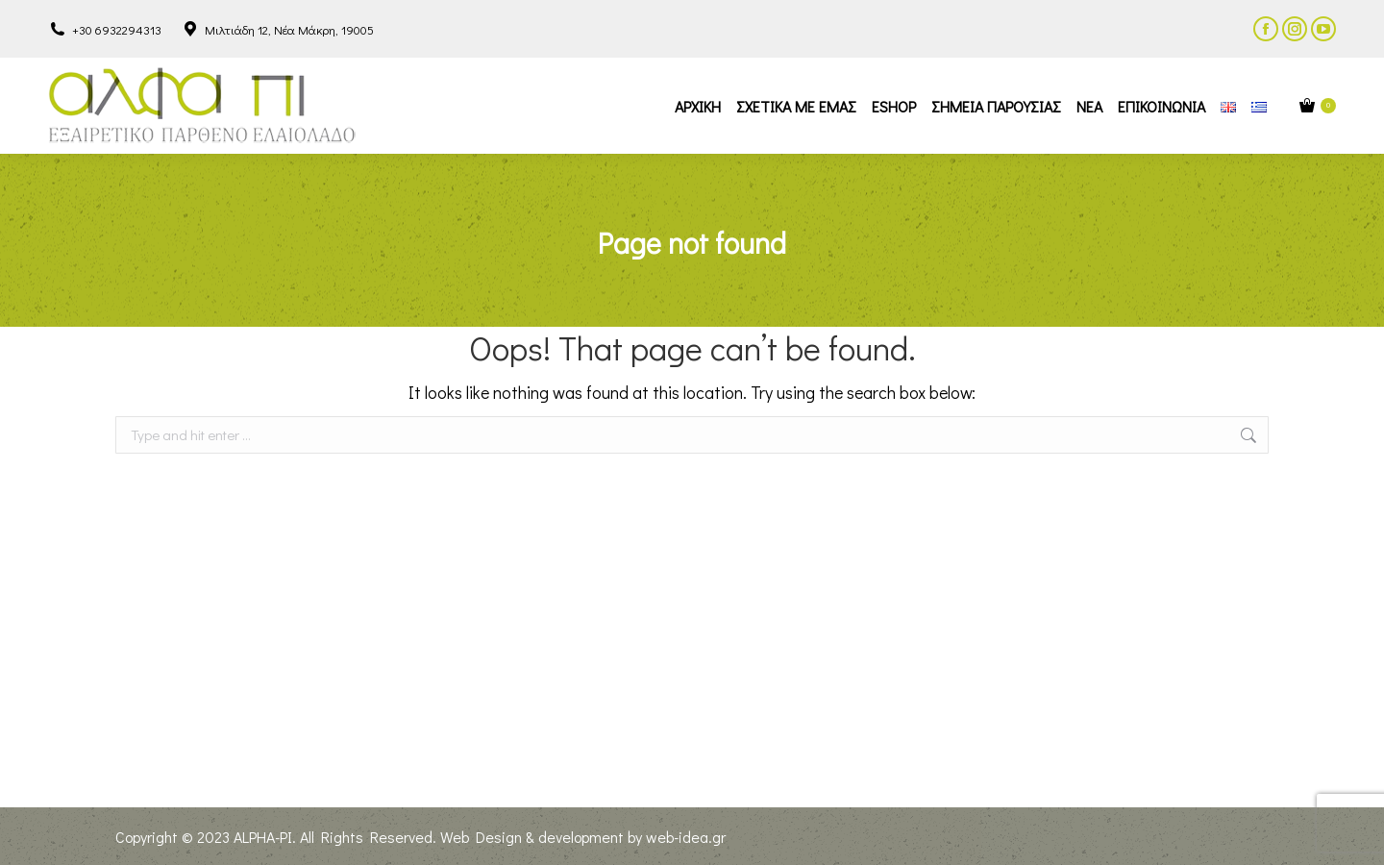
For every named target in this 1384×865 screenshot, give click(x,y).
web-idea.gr (686, 837)
